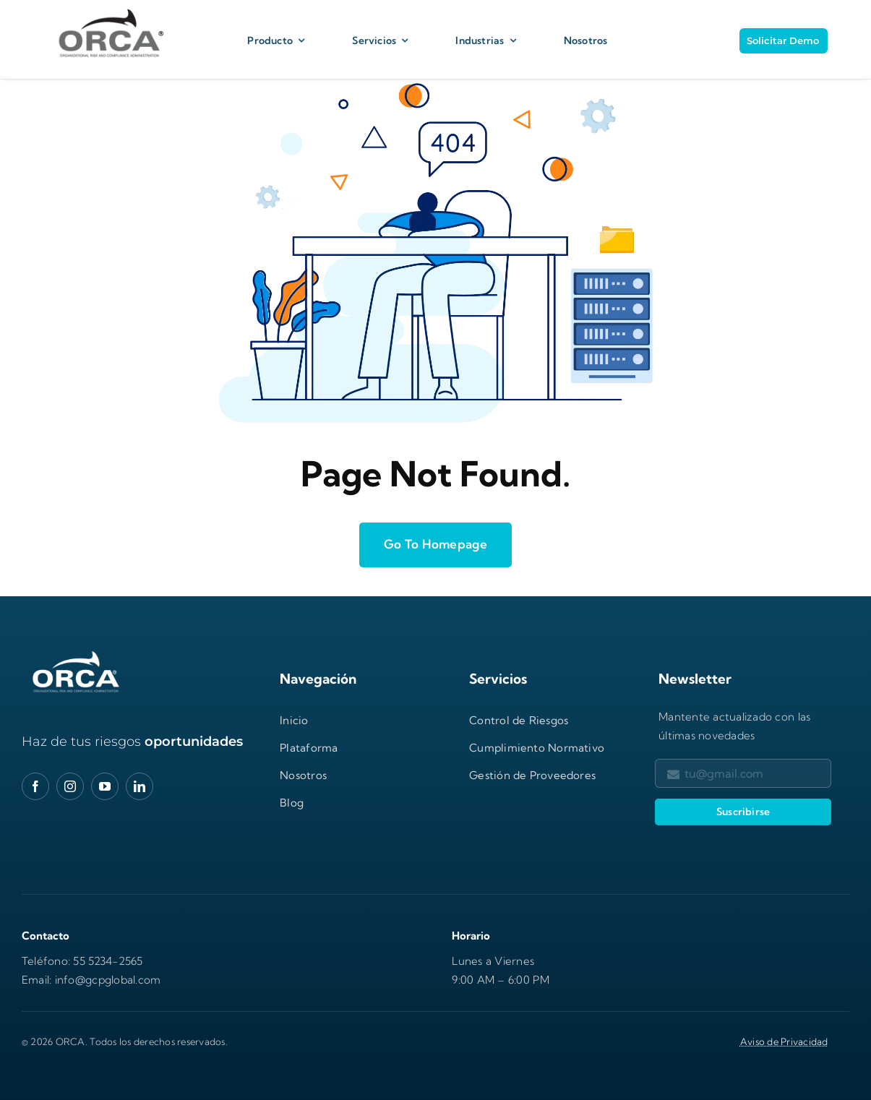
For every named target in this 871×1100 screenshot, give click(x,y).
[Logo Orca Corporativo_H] (108, 9)
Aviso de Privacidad (784, 1041)
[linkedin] (139, 786)
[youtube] (105, 786)
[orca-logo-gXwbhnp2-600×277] (76, 653)
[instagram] (70, 786)
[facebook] (35, 786)
